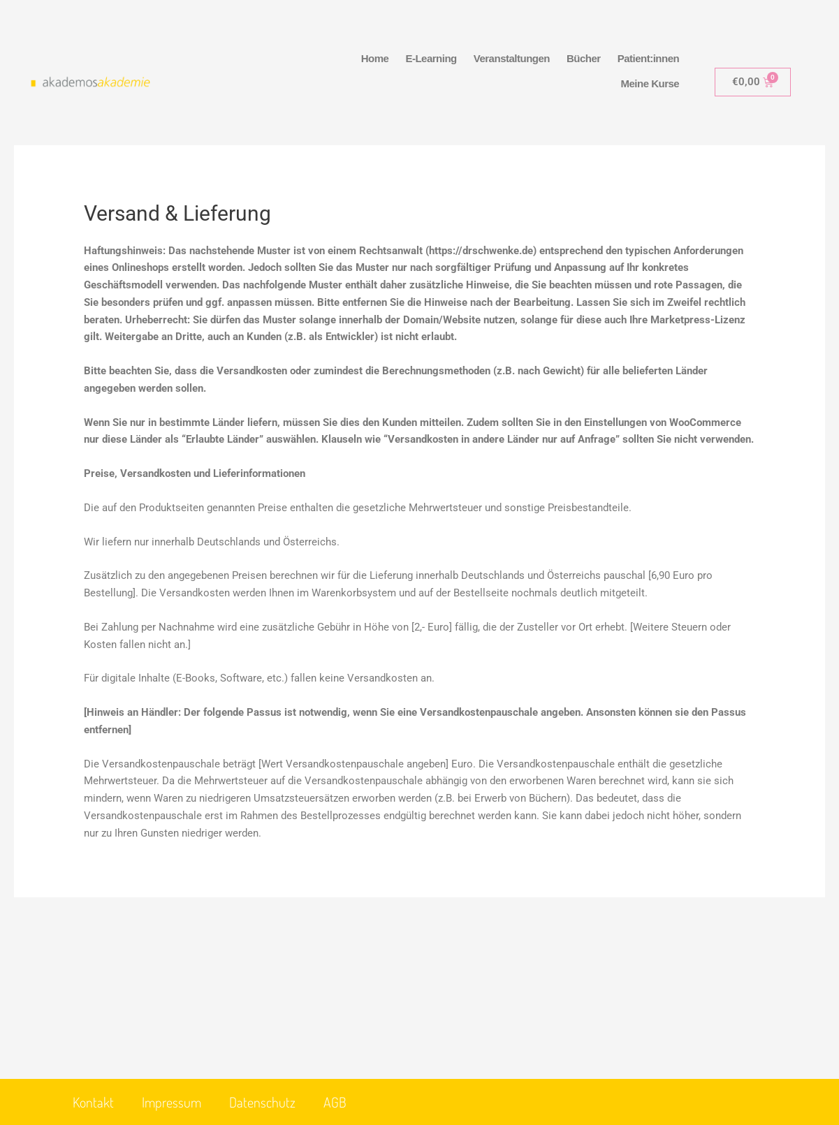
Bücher (584, 58)
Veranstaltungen (512, 58)
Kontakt (93, 1102)
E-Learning (430, 58)
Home (375, 58)
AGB (334, 1102)
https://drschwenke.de (481, 250)
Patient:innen (649, 58)
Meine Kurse (649, 83)
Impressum (171, 1102)
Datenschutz (262, 1102)
